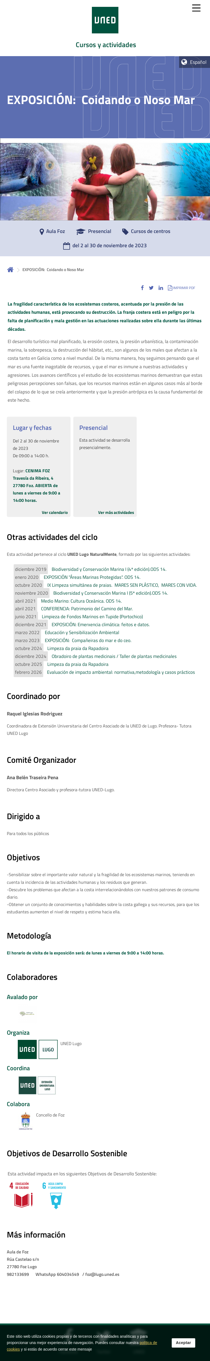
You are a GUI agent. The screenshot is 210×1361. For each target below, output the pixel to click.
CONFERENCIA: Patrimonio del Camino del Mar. (87, 608)
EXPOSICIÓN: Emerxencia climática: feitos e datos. (101, 624)
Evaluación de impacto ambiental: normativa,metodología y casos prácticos (121, 672)
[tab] (105, 28)
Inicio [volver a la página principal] (10, 269)
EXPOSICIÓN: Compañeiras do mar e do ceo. (88, 640)
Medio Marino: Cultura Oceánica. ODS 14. (81, 601)
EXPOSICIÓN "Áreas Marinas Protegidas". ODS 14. (92, 577)
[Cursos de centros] (146, 233)
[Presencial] (94, 233)
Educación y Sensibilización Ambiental (82, 632)
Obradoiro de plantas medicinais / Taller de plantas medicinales (114, 656)
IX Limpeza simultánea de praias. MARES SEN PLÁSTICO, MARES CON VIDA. (122, 585)
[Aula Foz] (52, 233)
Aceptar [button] (183, 1346)
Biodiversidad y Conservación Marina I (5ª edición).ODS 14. (110, 593)
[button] (142, 287)
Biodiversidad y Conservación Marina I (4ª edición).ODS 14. (109, 569)
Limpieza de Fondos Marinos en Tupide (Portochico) (92, 616)
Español (198, 62)
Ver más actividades (116, 512)
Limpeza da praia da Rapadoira (78, 648)
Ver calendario (55, 512)
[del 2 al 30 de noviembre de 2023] (105, 247)
